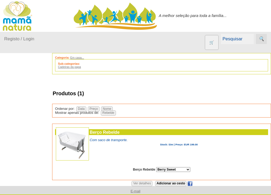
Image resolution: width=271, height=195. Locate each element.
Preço (94, 109)
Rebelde (109, 113)
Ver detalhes (142, 183)
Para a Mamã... (24, 148)
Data (82, 109)
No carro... (20, 138)
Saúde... (18, 159)
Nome (107, 109)
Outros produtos (18, 172)
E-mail (136, 191)
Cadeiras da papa (70, 66)
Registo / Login (19, 38)
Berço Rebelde (105, 132)
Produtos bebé (17, 94)
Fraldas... (19, 128)
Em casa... (20, 118)
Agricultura (26, 187)
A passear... (21, 108)
